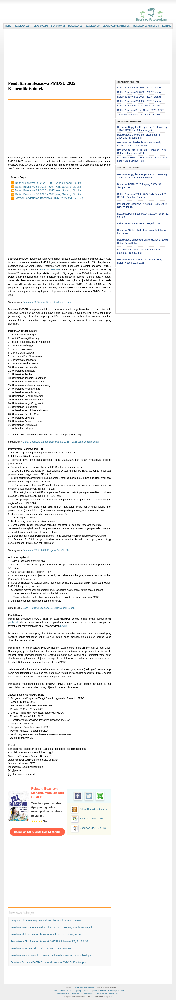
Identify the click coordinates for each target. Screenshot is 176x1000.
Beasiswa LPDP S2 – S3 (93, 828)
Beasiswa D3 (76, 993)
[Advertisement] (87, 54)
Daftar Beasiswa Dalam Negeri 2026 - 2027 (140, 110)
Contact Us (63, 991)
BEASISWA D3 (41, 26)
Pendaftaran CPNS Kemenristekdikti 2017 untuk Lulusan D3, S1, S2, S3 (49, 941)
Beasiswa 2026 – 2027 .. (93, 818)
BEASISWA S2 (75, 26)
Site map (120, 991)
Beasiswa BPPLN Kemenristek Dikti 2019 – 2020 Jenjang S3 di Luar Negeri (51, 927)
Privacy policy (75, 991)
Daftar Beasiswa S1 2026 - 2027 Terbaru (139, 96)
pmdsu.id (13, 622)
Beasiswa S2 (101, 993)
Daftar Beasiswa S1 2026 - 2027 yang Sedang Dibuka (48, 186)
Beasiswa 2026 (63, 993)
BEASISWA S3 (92, 26)
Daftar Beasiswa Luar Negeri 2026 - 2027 (139, 105)
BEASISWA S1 (58, 26)
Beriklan (111, 991)
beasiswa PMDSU (50, 269)
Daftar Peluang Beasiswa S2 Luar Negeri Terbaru (49, 608)
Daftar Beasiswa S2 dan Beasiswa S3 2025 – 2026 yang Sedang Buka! (61, 441)
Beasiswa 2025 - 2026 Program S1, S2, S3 (46, 550)
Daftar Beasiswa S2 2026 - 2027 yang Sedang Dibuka (48, 190)
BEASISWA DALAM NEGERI (116, 26)
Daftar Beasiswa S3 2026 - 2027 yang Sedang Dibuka (48, 194)
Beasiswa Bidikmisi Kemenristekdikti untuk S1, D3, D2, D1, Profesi (46, 934)
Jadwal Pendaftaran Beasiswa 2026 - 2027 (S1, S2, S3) (49, 198)
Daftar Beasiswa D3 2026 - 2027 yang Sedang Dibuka (48, 182)
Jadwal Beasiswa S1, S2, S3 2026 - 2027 (139, 114)
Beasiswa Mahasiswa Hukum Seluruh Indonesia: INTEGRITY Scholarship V (51, 955)
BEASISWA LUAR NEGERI (146, 26)
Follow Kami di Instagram (93, 809)
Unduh (63, 626)
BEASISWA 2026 (22, 26)
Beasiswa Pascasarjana (85, 987)
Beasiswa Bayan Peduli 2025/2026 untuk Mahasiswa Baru (42, 948)
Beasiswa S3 (113, 993)
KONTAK (166, 26)
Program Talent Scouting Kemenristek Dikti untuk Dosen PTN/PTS (46, 920)
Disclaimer (87, 991)
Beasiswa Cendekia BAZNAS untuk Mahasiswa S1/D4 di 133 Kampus (48, 962)
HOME (8, 26)
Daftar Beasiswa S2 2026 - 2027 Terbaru (139, 92)
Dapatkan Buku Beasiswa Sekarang (37, 831)
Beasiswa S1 (89, 993)
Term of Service (99, 991)
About (54, 991)
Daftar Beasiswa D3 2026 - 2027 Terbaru (139, 101)
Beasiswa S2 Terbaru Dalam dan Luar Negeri (47, 302)
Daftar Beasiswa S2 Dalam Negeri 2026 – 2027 (142, 223)
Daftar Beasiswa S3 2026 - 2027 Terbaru (139, 87)
